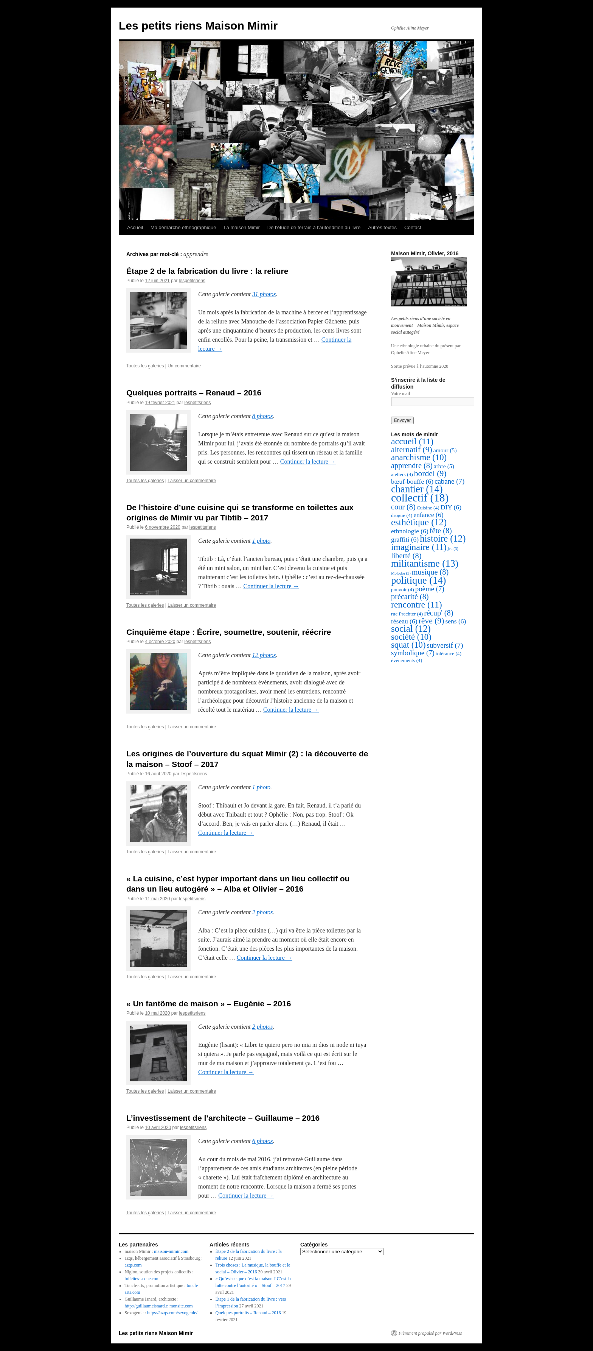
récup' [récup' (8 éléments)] (438, 613)
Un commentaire (184, 366)
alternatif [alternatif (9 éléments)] (411, 449)
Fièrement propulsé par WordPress (430, 1333)
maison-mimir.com (171, 1251)
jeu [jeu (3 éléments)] (453, 549)
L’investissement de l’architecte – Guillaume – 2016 (223, 1118)
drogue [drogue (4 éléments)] (401, 515)
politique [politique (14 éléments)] (418, 580)
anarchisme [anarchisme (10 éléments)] (419, 457)
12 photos (264, 655)
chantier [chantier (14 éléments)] (417, 489)
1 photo (261, 540)
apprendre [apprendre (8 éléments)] (412, 465)
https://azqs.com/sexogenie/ (172, 1312)
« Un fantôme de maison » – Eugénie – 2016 (208, 1003)
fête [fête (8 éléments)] (441, 530)
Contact (412, 227)
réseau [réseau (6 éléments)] (404, 621)
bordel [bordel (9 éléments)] (430, 473)
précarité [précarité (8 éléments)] (410, 596)
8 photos (262, 416)
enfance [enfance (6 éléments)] (428, 515)
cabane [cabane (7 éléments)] (449, 481)
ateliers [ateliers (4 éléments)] (402, 474)
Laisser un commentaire (192, 480)
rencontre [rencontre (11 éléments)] (416, 604)
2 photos (262, 912)
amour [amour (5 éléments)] (445, 450)
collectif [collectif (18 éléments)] (420, 498)
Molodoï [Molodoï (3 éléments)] (401, 573)
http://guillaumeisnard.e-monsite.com (159, 1306)
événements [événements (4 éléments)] (406, 660)
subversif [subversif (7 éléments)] (445, 645)
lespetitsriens (192, 280)
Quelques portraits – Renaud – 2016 (193, 392)
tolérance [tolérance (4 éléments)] (448, 653)
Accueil (135, 227)
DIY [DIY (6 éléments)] (451, 507)
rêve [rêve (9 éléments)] (431, 620)
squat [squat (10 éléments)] (408, 645)
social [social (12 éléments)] (411, 628)
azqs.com (133, 1265)
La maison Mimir (241, 227)
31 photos (264, 294)
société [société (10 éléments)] (411, 637)
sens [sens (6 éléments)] (455, 621)
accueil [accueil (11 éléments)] (412, 441)
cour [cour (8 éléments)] (403, 507)
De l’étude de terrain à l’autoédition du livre (313, 227)
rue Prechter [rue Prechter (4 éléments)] (407, 614)
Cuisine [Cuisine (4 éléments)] (428, 508)
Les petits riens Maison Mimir (198, 25)
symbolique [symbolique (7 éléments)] (413, 653)
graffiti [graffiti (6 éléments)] (405, 539)
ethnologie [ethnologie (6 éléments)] (409, 531)
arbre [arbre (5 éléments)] (444, 466)
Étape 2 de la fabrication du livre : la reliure (207, 271)
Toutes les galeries (145, 366)
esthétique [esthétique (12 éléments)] (419, 522)
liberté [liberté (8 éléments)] (406, 555)
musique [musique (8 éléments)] (430, 572)
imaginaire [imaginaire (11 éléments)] (419, 547)
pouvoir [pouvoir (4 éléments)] (402, 589)
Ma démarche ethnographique (183, 227)
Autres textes (382, 227)
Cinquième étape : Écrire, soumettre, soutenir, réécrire (228, 632)
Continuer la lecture (308, 461)
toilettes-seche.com (142, 1278)
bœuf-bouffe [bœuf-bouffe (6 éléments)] (412, 481)
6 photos (262, 1141)
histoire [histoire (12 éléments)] (443, 538)
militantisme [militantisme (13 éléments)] (424, 563)
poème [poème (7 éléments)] (429, 589)
